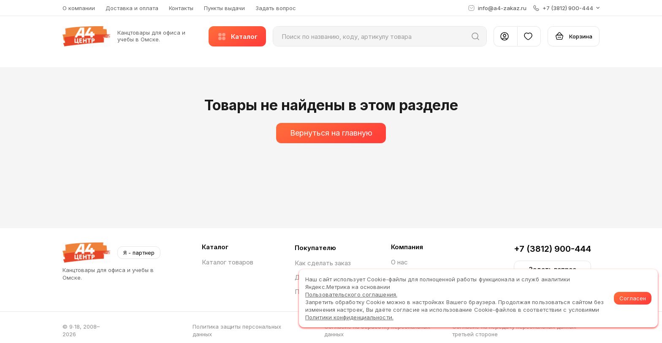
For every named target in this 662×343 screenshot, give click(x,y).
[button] (566, 8)
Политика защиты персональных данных (237, 330)
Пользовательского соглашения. (351, 294)
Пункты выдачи (224, 8)
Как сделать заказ (323, 263)
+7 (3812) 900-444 (552, 249)
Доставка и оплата (132, 8)
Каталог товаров (227, 262)
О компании (78, 8)
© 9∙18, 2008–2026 (81, 330)
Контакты (181, 8)
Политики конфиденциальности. (349, 317)
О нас (399, 262)
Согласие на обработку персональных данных (377, 330)
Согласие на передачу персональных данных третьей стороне (514, 330)
